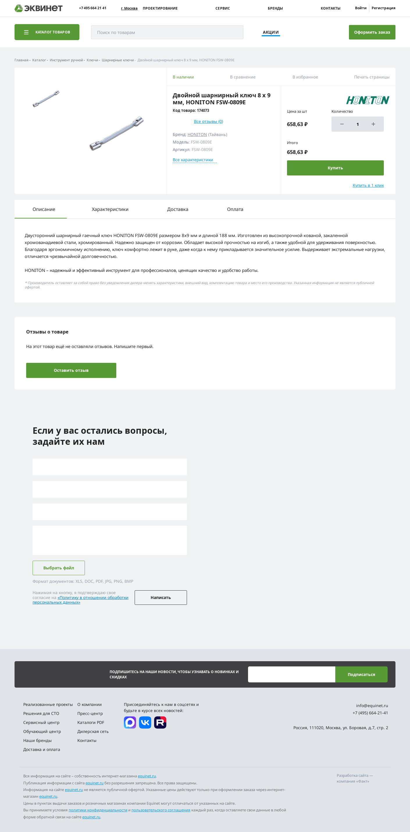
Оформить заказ (372, 32)
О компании (89, 704)
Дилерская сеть (93, 731)
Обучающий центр (42, 731)
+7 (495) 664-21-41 (370, 713)
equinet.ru (147, 776)
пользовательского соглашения (160, 810)
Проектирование (160, 8)
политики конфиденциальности (98, 810)
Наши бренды (37, 740)
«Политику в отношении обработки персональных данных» (81, 600)
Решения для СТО (41, 713)
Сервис (222, 8)
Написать (161, 597)
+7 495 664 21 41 (92, 8)
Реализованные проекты (48, 704)
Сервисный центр (41, 722)
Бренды (275, 8)
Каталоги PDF (90, 722)
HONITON (197, 134)
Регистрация (383, 8)
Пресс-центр (90, 713)
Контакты (331, 8)
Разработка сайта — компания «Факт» (355, 778)
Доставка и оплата (41, 749)
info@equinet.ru (372, 705)
